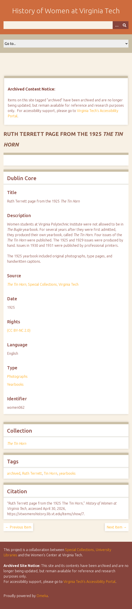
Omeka (42, 596)
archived (13, 473)
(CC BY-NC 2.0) (18, 330)
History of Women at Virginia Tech (66, 11)
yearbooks (67, 473)
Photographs (17, 376)
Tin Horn (50, 473)
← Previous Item (18, 527)
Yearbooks (15, 384)
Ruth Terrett (32, 473)
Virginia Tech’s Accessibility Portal (89, 582)
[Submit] (124, 25)
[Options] (117, 25)
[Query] (66, 25)
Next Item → (117, 527)
